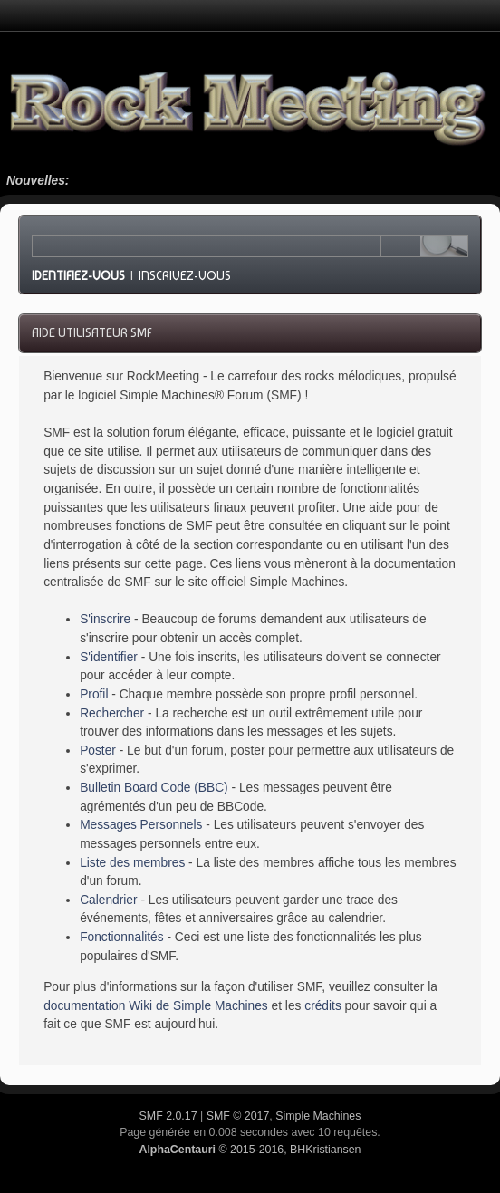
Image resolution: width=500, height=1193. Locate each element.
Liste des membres (132, 863)
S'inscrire (105, 619)
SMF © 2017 (238, 1116)
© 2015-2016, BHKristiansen (250, 1149)
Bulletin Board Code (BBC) (154, 787)
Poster (98, 750)
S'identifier (109, 657)
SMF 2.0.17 (168, 1116)
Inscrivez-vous (185, 275)
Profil (94, 694)
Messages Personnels (141, 825)
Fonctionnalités (121, 937)
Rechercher (112, 713)
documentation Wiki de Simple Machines (155, 1006)
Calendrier (108, 900)
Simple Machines (318, 1116)
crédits (322, 1006)
